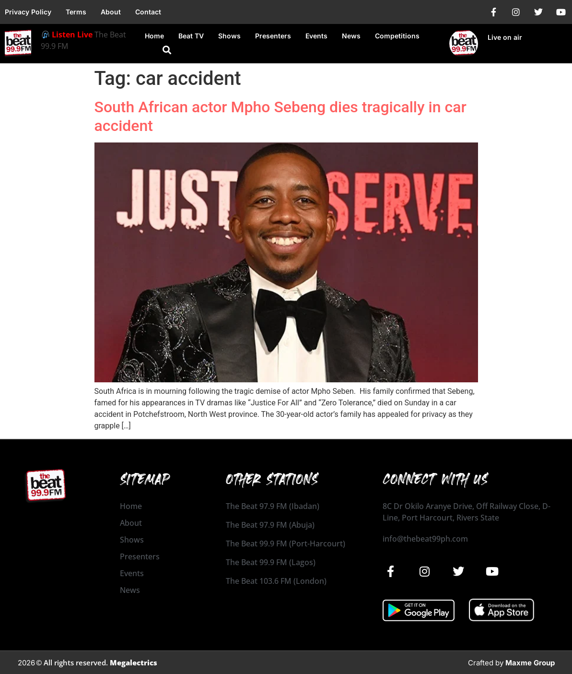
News (351, 36)
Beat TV (191, 36)
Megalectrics (133, 662)
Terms (76, 12)
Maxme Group (530, 662)
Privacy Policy (28, 12)
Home (154, 36)
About (111, 12)
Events (316, 36)
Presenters (273, 36)
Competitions (397, 36)
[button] (167, 50)
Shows (229, 36)
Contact (148, 12)
